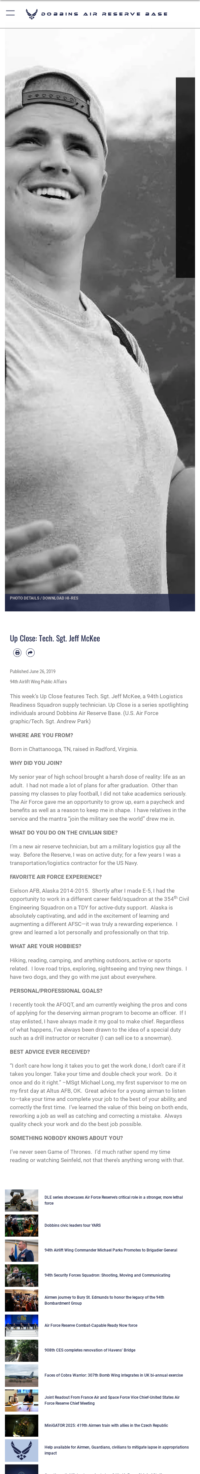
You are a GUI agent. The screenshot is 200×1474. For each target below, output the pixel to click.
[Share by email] (30, 652)
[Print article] (17, 652)
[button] (10, 14)
